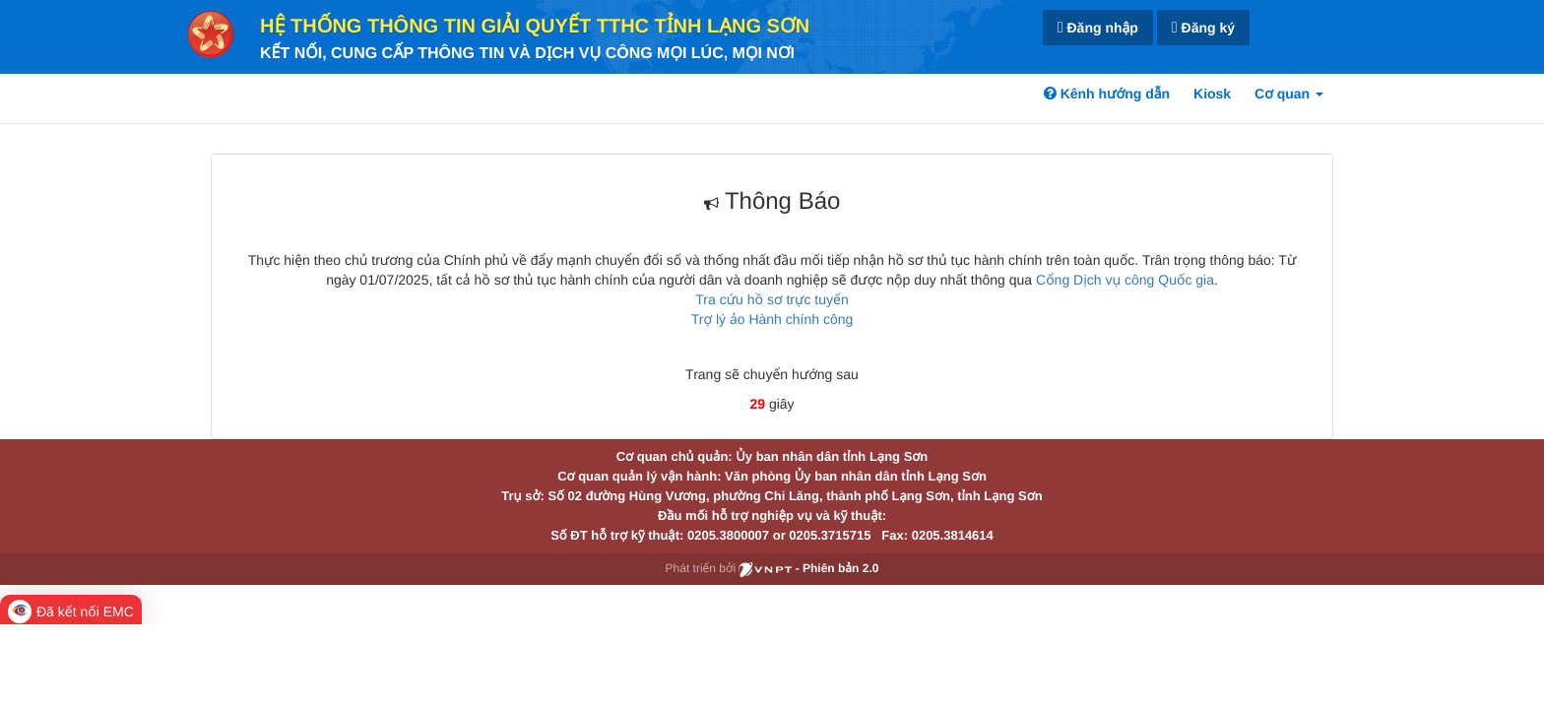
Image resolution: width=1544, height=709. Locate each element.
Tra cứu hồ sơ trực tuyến (771, 299)
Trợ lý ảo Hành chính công (772, 319)
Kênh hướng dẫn (1107, 93)
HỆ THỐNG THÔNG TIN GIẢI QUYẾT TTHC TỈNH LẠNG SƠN (534, 26)
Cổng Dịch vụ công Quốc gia (1125, 280)
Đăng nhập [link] (1098, 28)
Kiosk (1212, 93)
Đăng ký (1203, 28)
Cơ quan (1288, 93)
